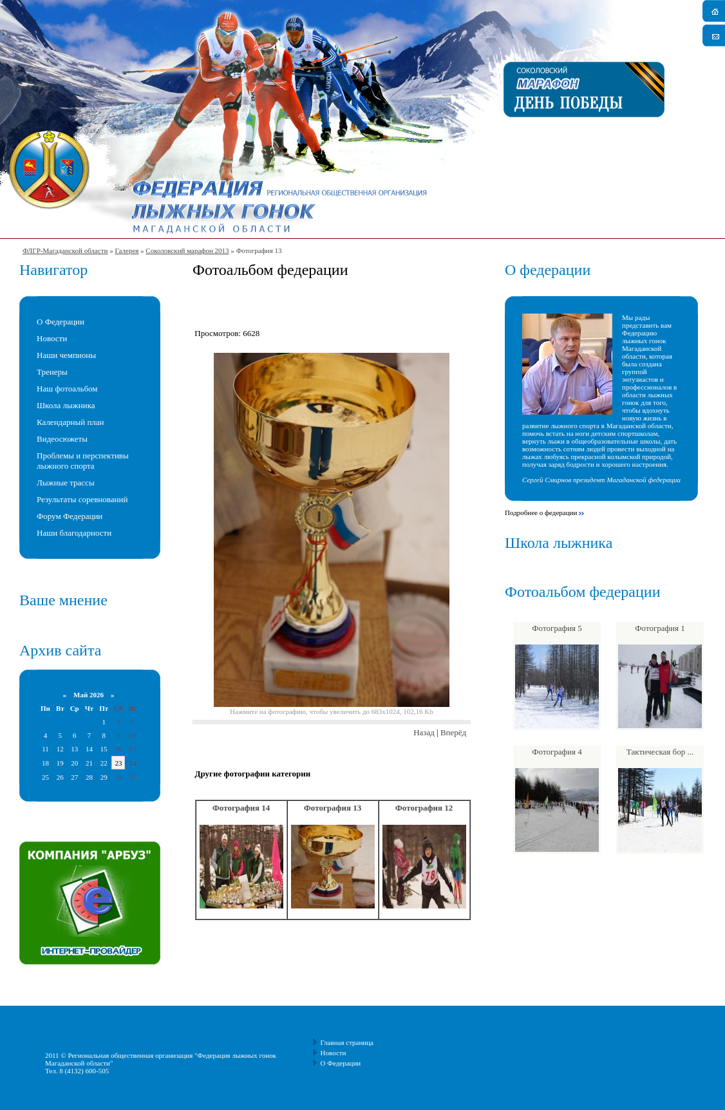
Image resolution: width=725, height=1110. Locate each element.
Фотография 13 (333, 808)
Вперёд (453, 732)
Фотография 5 (556, 628)
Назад (424, 732)
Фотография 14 (241, 808)
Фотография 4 (556, 752)
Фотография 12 (424, 808)
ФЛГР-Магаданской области (65, 250)
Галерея (126, 250)
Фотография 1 (659, 628)
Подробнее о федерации (541, 512)
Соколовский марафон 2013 (187, 250)
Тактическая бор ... (659, 752)
